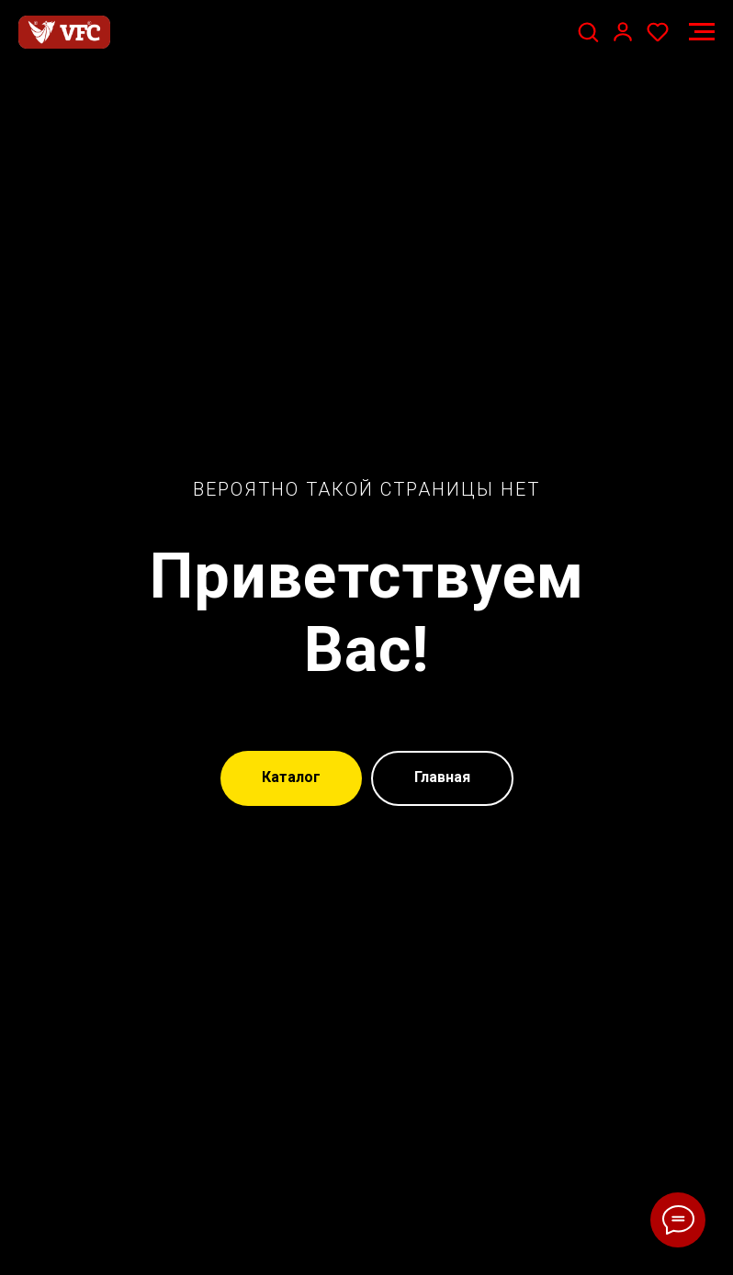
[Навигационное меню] (702, 32)
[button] (588, 31)
